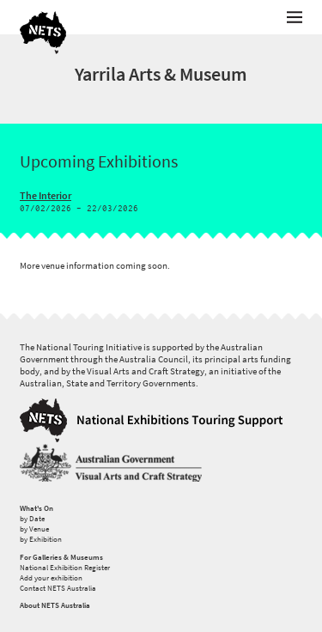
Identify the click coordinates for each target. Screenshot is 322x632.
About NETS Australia (55, 605)
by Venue (34, 529)
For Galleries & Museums (61, 557)
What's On (36, 508)
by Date (32, 519)
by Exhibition (41, 539)
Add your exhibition (51, 578)
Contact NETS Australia (58, 588)
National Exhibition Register (65, 567)
